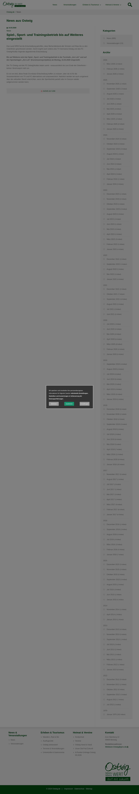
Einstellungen (84, 404)
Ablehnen (54, 404)
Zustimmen (69, 404)
